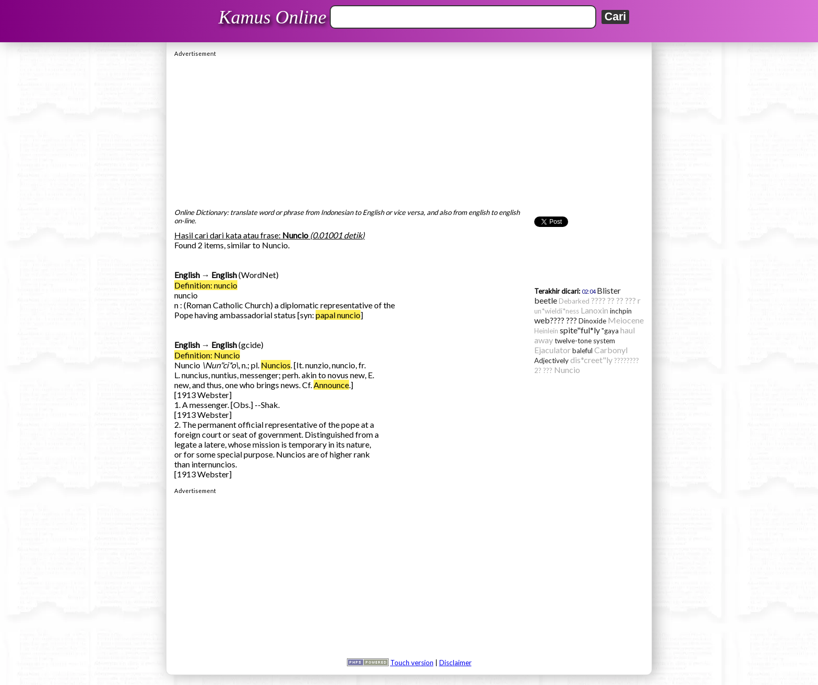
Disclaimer (455, 662)
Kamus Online (273, 17)
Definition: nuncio (205, 285)
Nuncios (276, 365)
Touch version (412, 662)
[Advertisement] (409, 130)
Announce (331, 385)
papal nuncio (338, 315)
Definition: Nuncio (207, 355)
